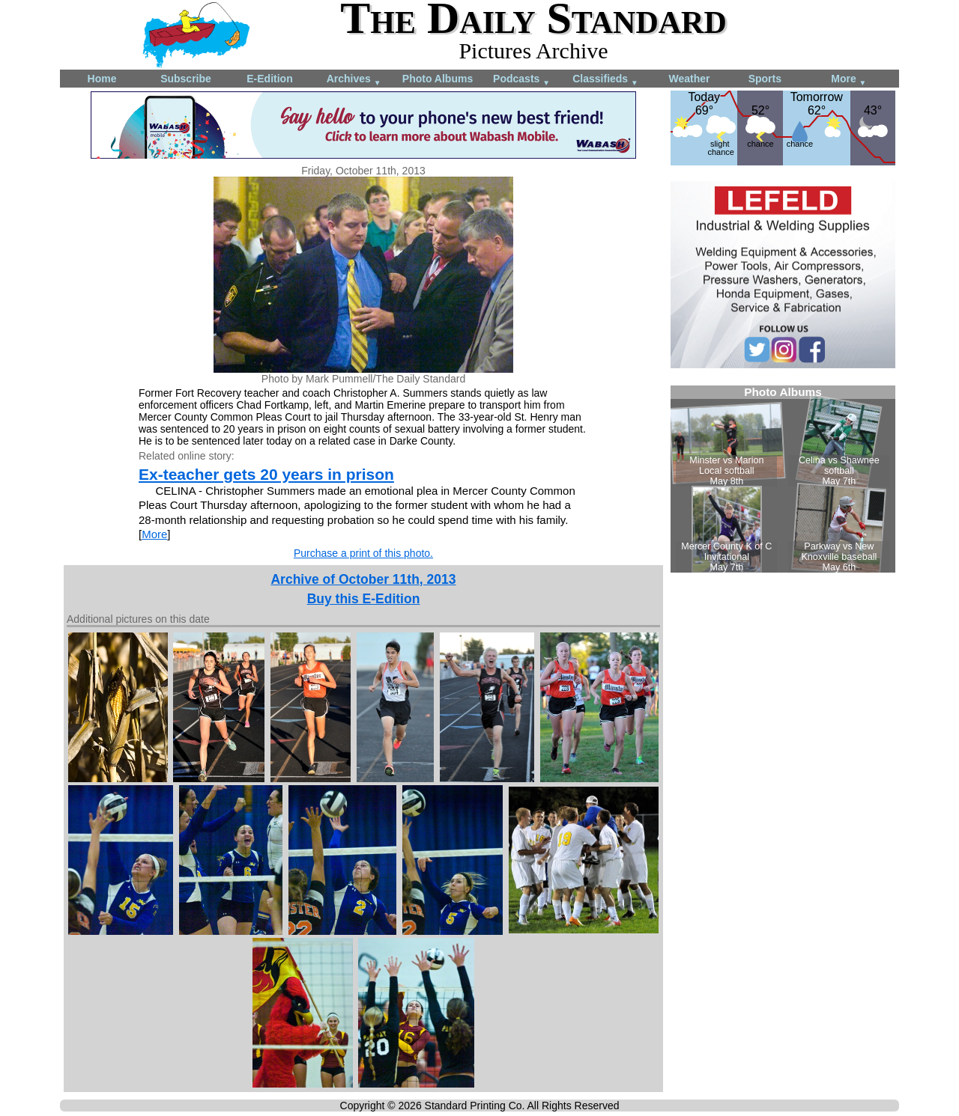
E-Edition (269, 79)
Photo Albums (437, 79)
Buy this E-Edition (363, 598)
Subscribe (185, 79)
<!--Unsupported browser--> (783, 479)
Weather (689, 79)
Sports (764, 79)
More (848, 80)
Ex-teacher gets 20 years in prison (266, 474)
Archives (354, 80)
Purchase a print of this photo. (363, 553)
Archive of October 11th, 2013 (363, 579)
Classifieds (605, 80)
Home (102, 79)
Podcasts (521, 80)
